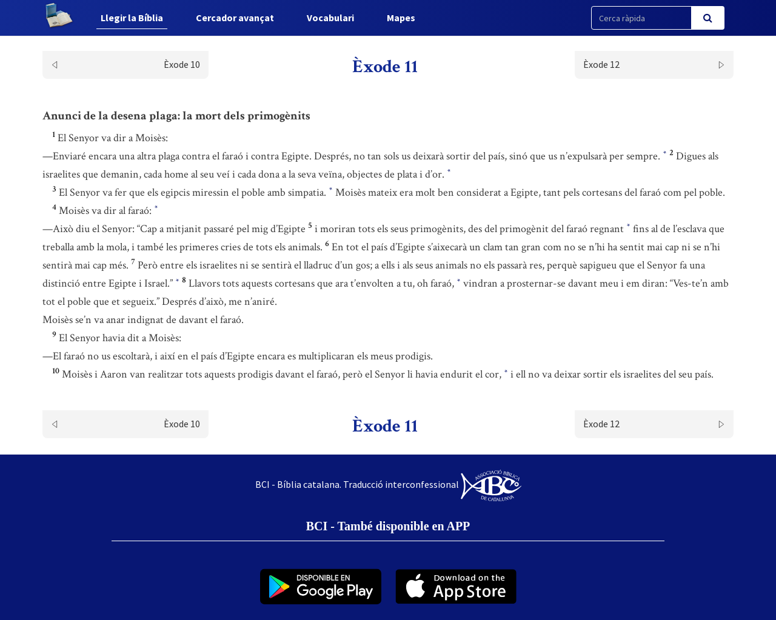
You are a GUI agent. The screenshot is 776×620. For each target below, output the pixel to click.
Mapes (401, 18)
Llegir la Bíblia (132, 18)
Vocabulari (330, 18)
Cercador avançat (235, 18)
